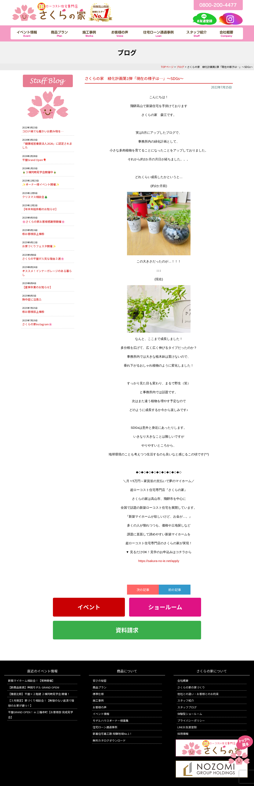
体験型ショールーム (189, 714)
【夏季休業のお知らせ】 (37, 287)
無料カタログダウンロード (109, 740)
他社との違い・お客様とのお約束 (198, 694)
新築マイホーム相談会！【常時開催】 (31, 681)
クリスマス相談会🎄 (35, 197)
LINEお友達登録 (187, 727)
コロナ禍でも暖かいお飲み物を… (43, 131)
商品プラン (99, 687)
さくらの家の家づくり (191, 687)
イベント (88, 607)
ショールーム (165, 607)
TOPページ (167, 67)
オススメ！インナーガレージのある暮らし (47, 273)
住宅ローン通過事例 (105, 727)
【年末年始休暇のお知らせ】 (40, 209)
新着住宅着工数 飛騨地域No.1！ (112, 734)
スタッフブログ (187, 707)
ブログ (180, 67)
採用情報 (182, 734)
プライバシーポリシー (191, 721)
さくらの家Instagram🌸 (37, 324)
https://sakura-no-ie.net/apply (158, 561)
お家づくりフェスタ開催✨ (39, 246)
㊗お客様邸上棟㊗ (33, 234)
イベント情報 (101, 714)
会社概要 (182, 681)
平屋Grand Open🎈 (34, 160)
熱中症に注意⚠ (31, 299)
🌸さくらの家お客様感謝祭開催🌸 (43, 222)
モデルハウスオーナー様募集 (110, 721)
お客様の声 (99, 707)
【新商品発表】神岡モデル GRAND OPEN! (33, 687)
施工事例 (98, 700)
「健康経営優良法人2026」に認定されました (47, 145)
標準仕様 (98, 694)
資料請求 (127, 630)
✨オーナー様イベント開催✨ (40, 184)
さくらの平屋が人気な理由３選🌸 (43, 259)
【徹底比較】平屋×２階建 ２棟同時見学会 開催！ (39, 694)
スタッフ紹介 (185, 700)
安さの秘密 (99, 681)
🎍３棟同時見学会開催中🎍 (39, 172)
